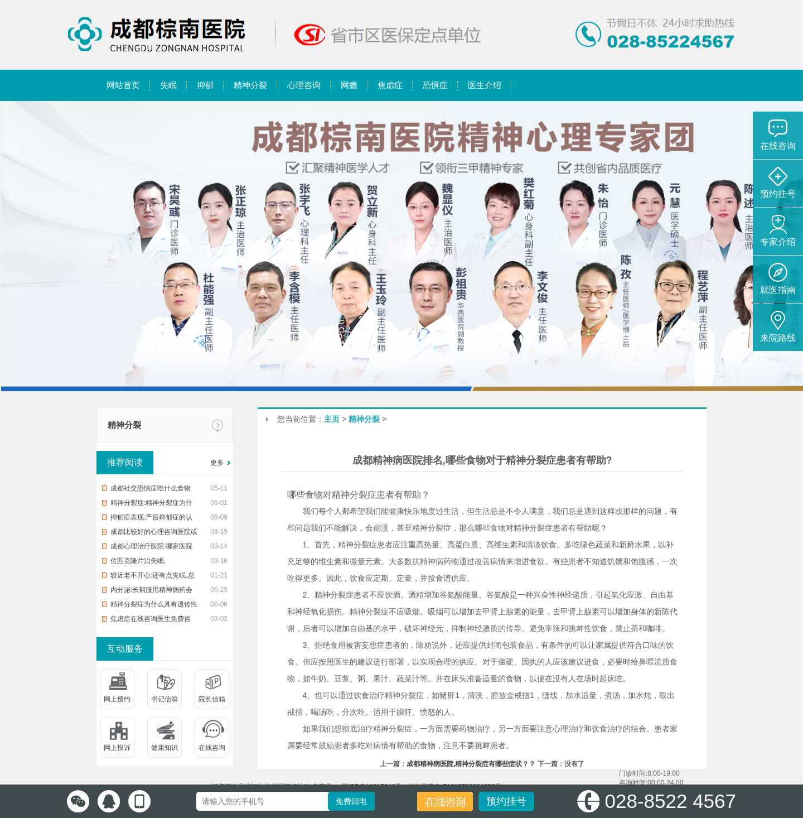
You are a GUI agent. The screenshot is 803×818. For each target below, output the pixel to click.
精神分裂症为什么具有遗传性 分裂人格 (153, 606)
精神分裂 (124, 425)
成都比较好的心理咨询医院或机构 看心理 (153, 533)
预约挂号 (506, 801)
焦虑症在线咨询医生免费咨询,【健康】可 (150, 620)
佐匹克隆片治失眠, (138, 561)
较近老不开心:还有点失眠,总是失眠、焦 (152, 577)
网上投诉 (117, 748)
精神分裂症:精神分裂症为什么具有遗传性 (151, 504)
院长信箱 (212, 699)
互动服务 (125, 648)
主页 (332, 419)
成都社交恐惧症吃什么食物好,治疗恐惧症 (150, 489)
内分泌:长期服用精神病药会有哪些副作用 (151, 591)
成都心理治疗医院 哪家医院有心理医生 (151, 548)
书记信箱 (164, 699)
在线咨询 (212, 748)
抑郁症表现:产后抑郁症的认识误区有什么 (151, 519)
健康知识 (164, 748)
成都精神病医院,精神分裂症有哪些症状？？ (471, 764)
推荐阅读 (125, 462)
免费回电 (351, 801)
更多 (217, 462)
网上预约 (117, 699)
